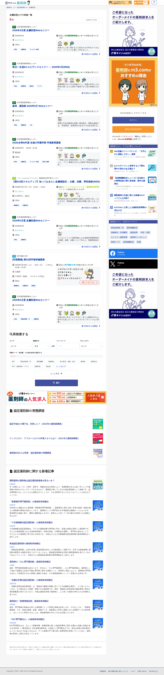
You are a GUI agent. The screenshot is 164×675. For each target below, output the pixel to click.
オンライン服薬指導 (119, 237)
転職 (139, 242)
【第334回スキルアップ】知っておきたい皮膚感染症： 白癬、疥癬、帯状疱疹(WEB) (56, 181)
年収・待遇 (145, 232)
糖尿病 (83, 361)
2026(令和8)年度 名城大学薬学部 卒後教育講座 (36, 142)
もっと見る (61, 366)
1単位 (15, 49)
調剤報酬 (40, 361)
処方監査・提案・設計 (67, 361)
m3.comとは (153, 671)
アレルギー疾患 (34, 49)
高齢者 (33, 285)
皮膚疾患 (23, 49)
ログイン (154, 2)
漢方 (13, 361)
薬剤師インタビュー (138, 237)
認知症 (32, 86)
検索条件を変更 (92, 20)
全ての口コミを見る (90, 54)
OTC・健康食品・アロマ (20, 366)
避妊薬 (48, 366)
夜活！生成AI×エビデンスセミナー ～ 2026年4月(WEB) (41, 67)
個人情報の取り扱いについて (118, 671)
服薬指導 (133, 232)
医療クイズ (115, 242)
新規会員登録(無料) (133, 129)
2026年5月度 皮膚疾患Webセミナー (31, 220)
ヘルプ (133, 671)
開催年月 (36, 341)
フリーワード (61, 341)
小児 (31, 125)
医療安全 (94, 361)
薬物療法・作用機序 (119, 232)
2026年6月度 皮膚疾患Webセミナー (31, 300)
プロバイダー (84, 341)
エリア (12, 341)
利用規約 (103, 671)
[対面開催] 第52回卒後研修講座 (28, 259)
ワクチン (39, 86)
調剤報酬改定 (132, 228)
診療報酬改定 (128, 242)
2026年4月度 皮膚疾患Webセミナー (31, 30)
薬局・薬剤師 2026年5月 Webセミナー (32, 106)
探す (56, 383)
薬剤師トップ (11, 7)
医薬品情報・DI (25, 319)
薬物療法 (16, 205)
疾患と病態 (45, 161)
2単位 (15, 161)
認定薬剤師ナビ (22, 7)
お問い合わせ (142, 671)
